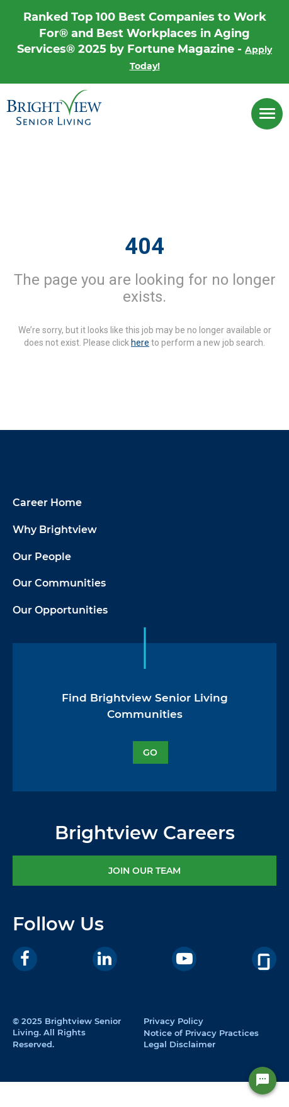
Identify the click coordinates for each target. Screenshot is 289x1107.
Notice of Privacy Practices (201, 1033)
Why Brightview (55, 530)
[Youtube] (184, 959)
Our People (42, 557)
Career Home (47, 503)
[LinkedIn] (105, 959)
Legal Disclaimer (179, 1044)
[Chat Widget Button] (262, 1080)
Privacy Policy (173, 1021)
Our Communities (59, 583)
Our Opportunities (60, 610)
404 (144, 246)
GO (150, 752)
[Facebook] (25, 959)
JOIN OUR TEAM (144, 870)
